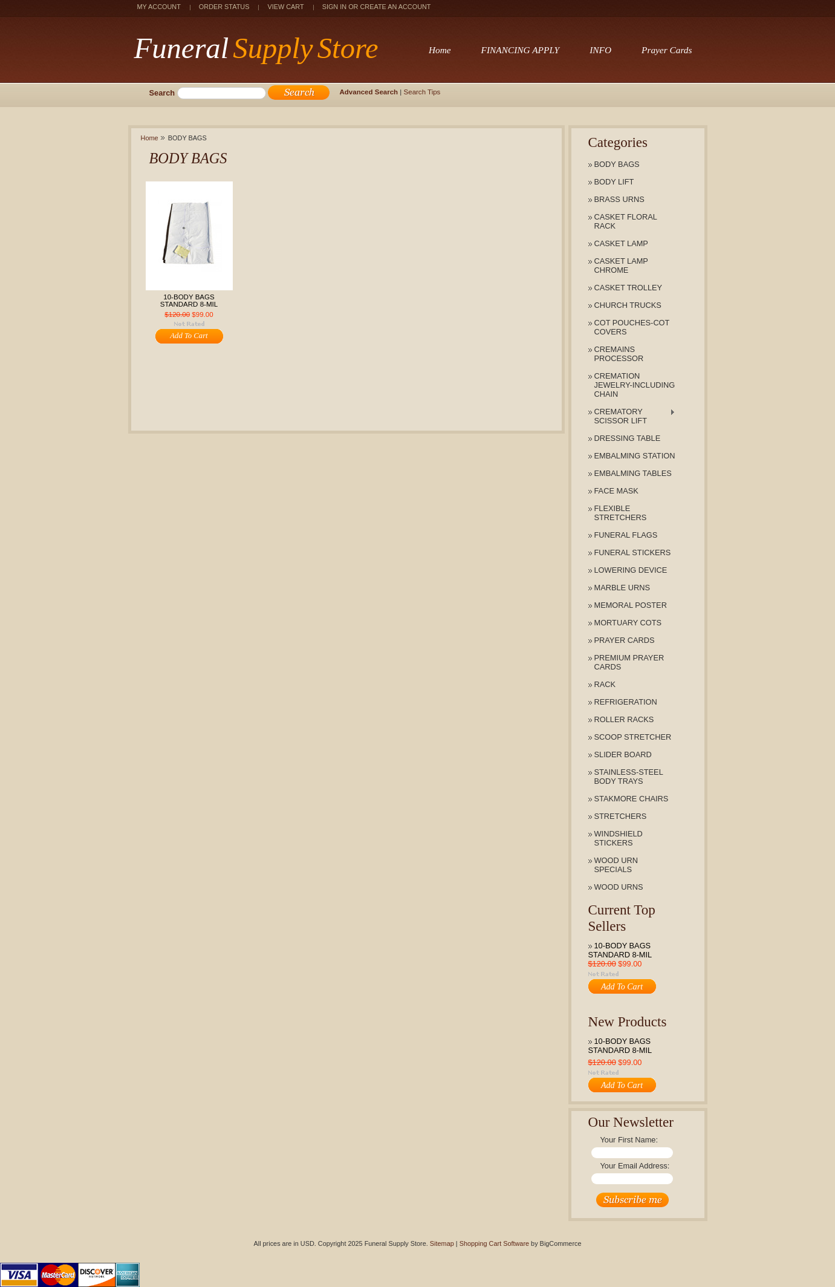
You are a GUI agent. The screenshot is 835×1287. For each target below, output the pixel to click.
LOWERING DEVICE (631, 570)
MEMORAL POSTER (630, 605)
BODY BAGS (617, 164)
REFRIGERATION (625, 701)
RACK (605, 684)
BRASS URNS (619, 199)
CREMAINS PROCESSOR (619, 354)
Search (162, 92)
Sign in (334, 6)
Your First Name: (629, 1139)
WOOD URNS (618, 886)
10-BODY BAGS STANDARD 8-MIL (620, 950)
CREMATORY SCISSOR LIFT (628, 416)
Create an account (395, 6)
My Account (159, 6)
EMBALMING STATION (634, 455)
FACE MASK (616, 490)
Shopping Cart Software (494, 1243)
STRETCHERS (620, 816)
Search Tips (422, 92)
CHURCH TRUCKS (627, 305)
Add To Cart (622, 986)
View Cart (285, 6)
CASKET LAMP (621, 243)
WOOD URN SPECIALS (616, 865)
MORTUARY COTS (628, 622)
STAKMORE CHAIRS (631, 798)
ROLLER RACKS (624, 719)
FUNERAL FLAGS (626, 534)
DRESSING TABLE (627, 438)
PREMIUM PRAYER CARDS (629, 662)
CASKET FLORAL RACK (625, 221)
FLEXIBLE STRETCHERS (620, 513)
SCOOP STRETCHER (633, 736)
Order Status (224, 6)
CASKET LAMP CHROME (621, 265)
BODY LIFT (614, 181)
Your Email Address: (635, 1165)
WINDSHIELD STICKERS (618, 838)
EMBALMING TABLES (633, 473)
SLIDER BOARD (623, 754)
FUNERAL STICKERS (632, 552)
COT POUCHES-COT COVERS (632, 327)
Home (149, 138)
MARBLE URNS (622, 587)
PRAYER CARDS (624, 640)
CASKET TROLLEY (628, 287)
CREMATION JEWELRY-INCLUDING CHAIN (634, 385)
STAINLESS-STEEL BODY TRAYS (628, 776)
